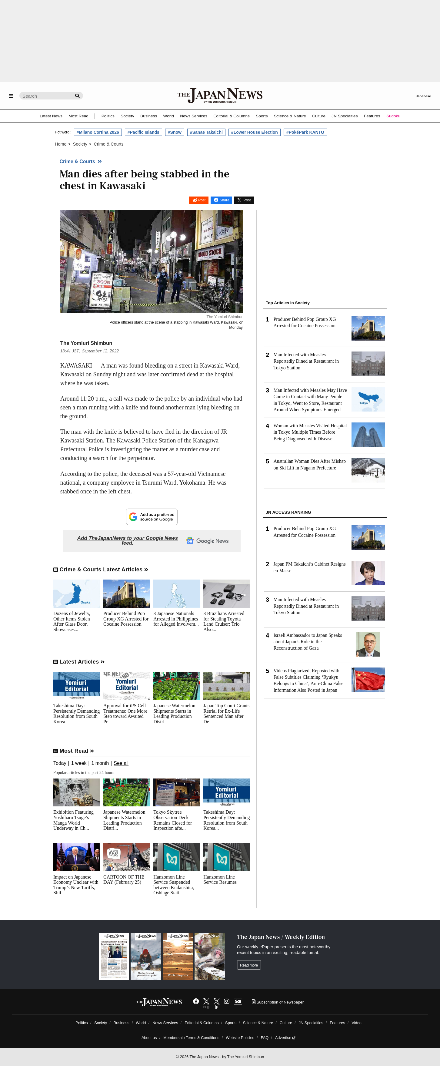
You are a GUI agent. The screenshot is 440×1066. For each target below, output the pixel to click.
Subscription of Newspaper (278, 1002)
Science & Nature (290, 116)
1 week (79, 763)
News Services (193, 116)
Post (201, 200)
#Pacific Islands (143, 132)
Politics (108, 116)
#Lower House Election (254, 132)
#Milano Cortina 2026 (98, 132)
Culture (318, 116)
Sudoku (393, 116)
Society (127, 116)
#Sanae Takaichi (206, 132)
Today (59, 763)
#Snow (175, 132)
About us (149, 1037)
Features (372, 116)
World (168, 116)
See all (121, 763)
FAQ (265, 1037)
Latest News (51, 116)
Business (148, 116)
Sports (262, 116)
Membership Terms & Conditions (191, 1037)
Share (224, 200)
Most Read (78, 116)
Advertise (285, 1037)
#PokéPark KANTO (305, 132)
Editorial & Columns (232, 116)
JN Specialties (345, 116)
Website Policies (240, 1037)
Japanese (423, 96)
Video (357, 1023)
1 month (100, 763)
